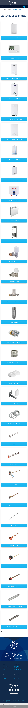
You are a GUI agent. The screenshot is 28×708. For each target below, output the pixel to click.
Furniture (16, 667)
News (4, 676)
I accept (14, 706)
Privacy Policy (5, 701)
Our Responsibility (6, 667)
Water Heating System (16, 9)
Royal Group (5, 666)
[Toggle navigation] (2, 7)
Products (9, 9)
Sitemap (11, 701)
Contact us (16, 676)
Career (4, 669)
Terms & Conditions (21, 700)
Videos (4, 678)
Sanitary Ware (3, 9)
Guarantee (16, 678)
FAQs (15, 680)
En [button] (21, 6)
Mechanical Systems (18, 670)
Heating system (17, 669)
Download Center (6, 680)
